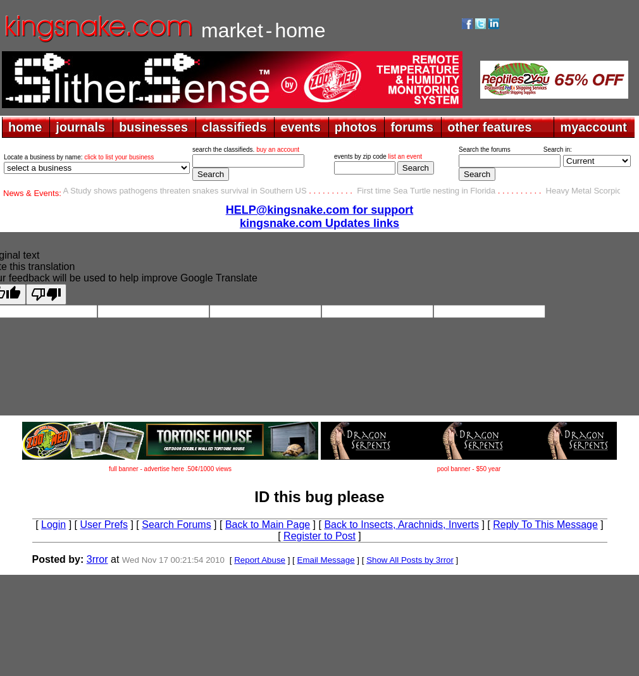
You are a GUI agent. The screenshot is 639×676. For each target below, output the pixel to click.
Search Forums (176, 524)
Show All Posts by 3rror (410, 560)
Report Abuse (259, 560)
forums (411, 127)
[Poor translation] (46, 294)
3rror (97, 559)
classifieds (234, 127)
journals (80, 127)
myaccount (593, 127)
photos (356, 127)
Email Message (326, 560)
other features (489, 127)
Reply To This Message (545, 524)
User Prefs (104, 524)
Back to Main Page (267, 524)
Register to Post (319, 536)
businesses (153, 127)
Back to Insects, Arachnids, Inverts (401, 524)
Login (53, 524)
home (25, 127)
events (300, 127)
